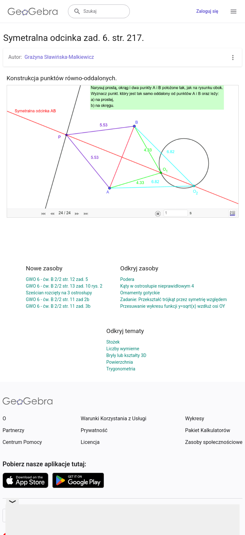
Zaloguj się (207, 11)
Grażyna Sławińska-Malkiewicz (59, 57)
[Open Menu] (233, 11)
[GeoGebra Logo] (33, 11)
